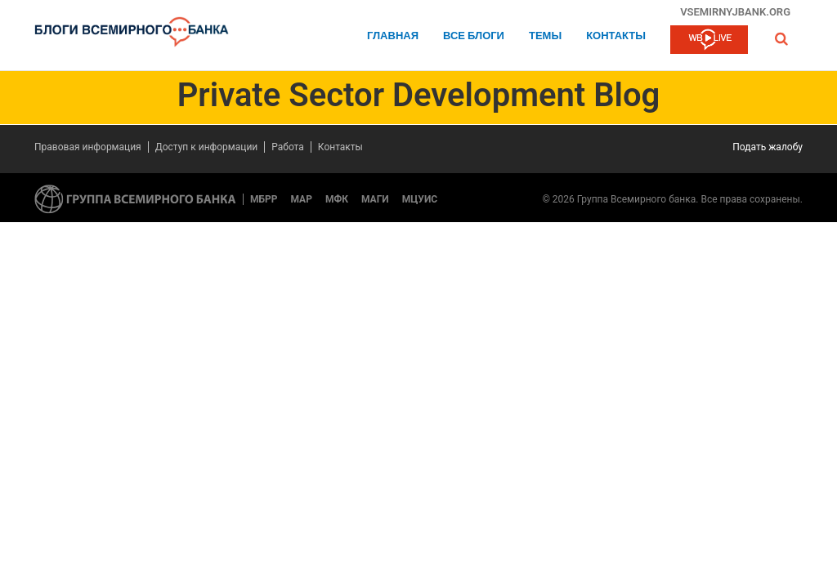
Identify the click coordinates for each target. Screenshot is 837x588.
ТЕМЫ (545, 36)
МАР (301, 199)
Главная (392, 36)
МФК (336, 199)
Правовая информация (87, 147)
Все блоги (473, 36)
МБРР (264, 199)
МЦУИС (419, 199)
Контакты (616, 36)
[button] (781, 39)
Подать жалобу (767, 147)
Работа (287, 147)
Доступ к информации (206, 147)
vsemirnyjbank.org (735, 11)
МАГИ (375, 199)
